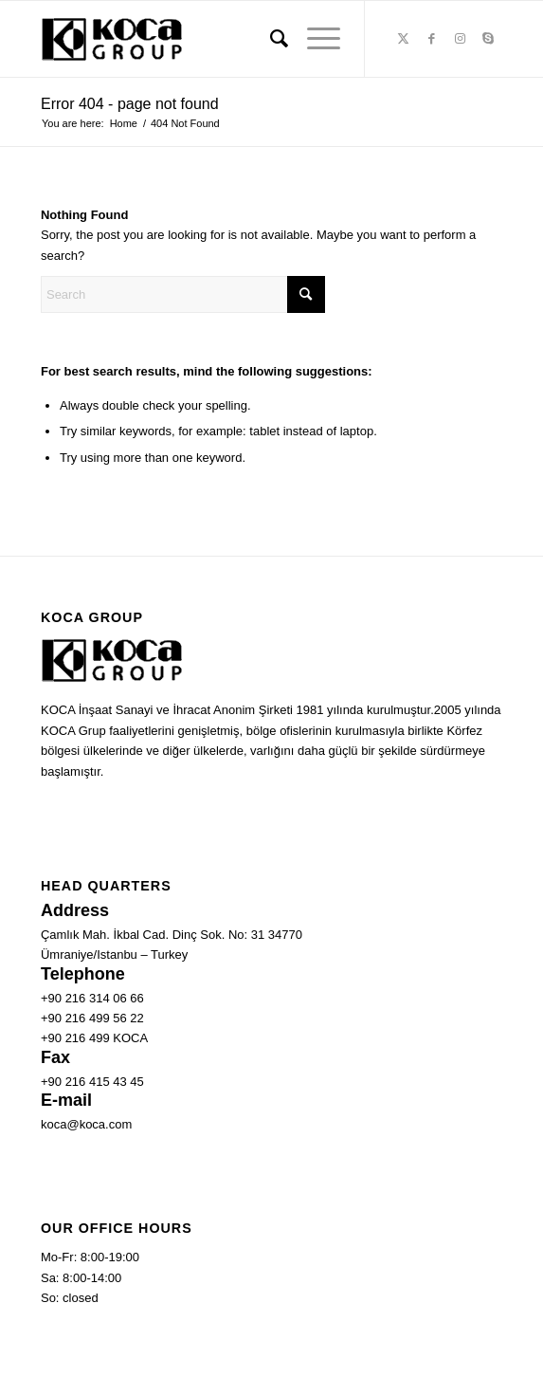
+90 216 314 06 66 (92, 998)
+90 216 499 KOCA (94, 1038)
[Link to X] (403, 39)
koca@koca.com (86, 1124)
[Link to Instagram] (459, 39)
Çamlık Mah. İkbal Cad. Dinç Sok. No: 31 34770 (171, 934)
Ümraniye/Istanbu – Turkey (114, 954)
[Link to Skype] (488, 39)
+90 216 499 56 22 (92, 1018)
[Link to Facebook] (431, 39)
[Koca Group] (225, 39)
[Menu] (314, 39)
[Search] (269, 39)
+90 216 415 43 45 (92, 1081)
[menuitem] (269, 39)
